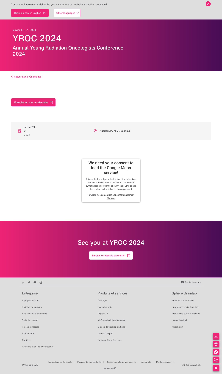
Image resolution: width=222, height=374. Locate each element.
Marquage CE (110, 368)
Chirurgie (102, 300)
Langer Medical (179, 320)
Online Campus (105, 333)
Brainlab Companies (32, 307)
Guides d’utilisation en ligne (111, 326)
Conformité (146, 362)
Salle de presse (30, 320)
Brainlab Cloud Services (110, 340)
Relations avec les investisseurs (37, 346)
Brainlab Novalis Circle (183, 300)
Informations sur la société (60, 362)
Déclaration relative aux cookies (121, 362)
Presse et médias (30, 326)
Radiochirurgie (105, 307)
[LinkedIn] (23, 282)
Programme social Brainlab (185, 307)
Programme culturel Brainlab (186, 313)
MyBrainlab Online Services (111, 320)
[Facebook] (29, 282)
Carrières (26, 340)
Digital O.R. (103, 313)
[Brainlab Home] (29, 365)
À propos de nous (31, 300)
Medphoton (177, 326)
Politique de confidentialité (89, 362)
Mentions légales (163, 362)
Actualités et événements (34, 313)
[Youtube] (34, 282)
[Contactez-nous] (191, 282)
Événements (28, 333)
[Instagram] (40, 282)
